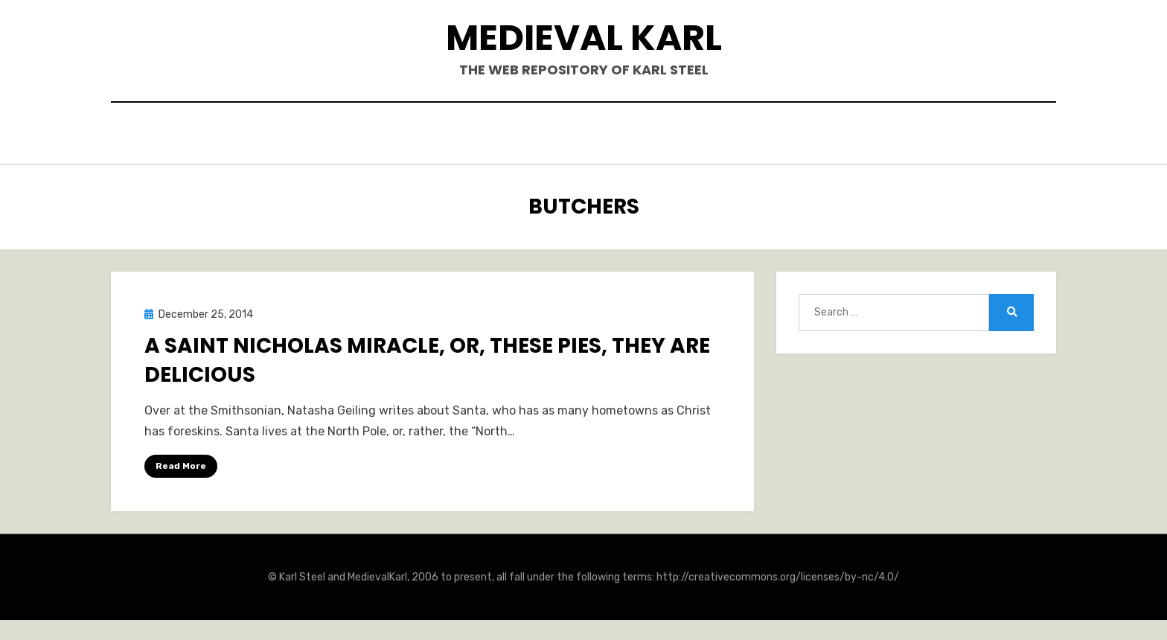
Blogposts (661, 135)
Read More (181, 461)
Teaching (752, 135)
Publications (557, 135)
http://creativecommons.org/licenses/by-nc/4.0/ (777, 573)
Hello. (404, 135)
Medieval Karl (584, 38)
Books (468, 135)
